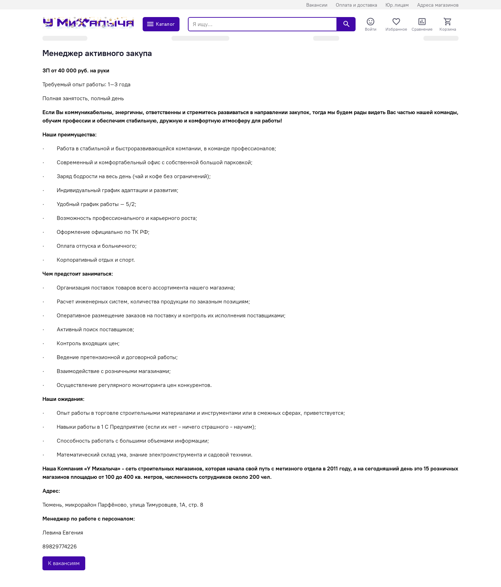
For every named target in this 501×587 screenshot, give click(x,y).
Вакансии (316, 5)
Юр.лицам (397, 5)
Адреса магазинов (438, 5)
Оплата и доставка (356, 5)
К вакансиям (64, 563)
